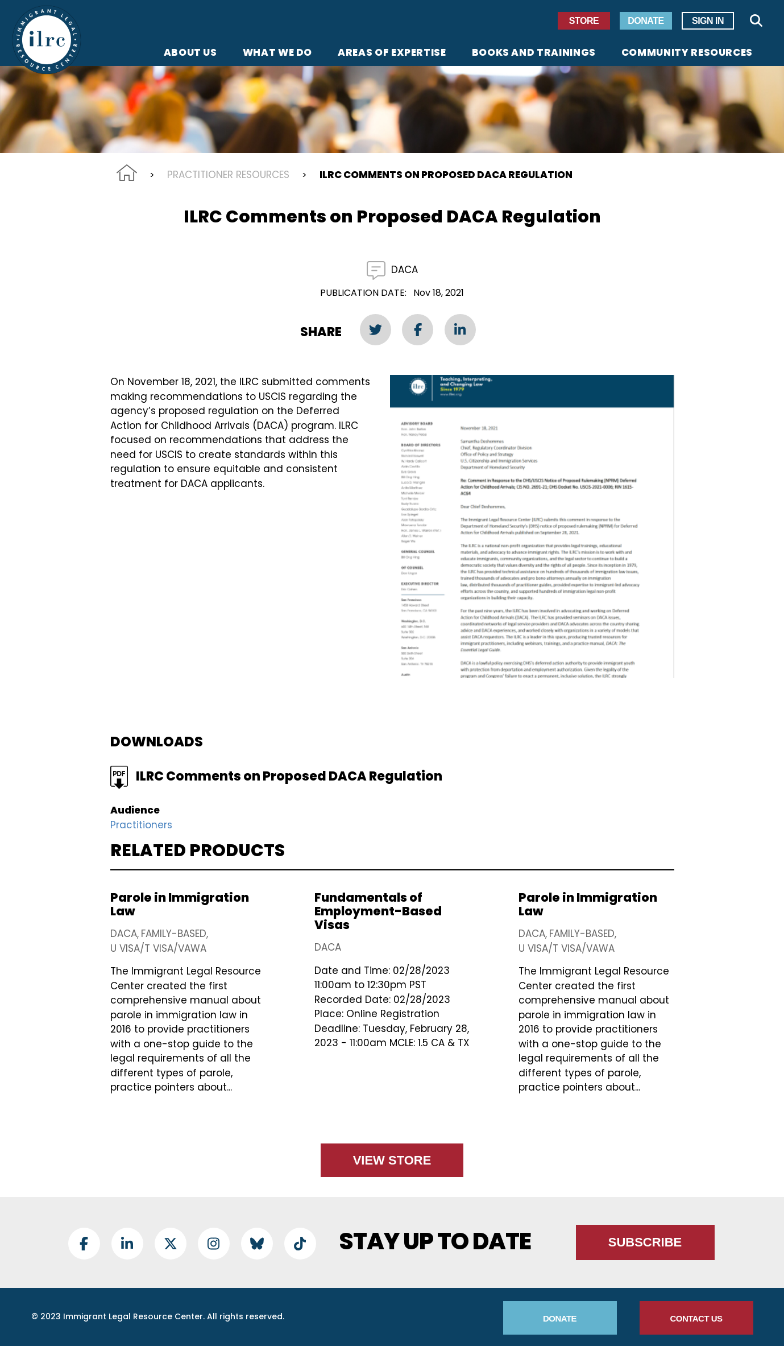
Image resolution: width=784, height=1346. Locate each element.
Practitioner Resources (228, 174)
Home (127, 172)
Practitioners (141, 825)
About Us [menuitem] (190, 53)
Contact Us (696, 1318)
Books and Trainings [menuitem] (534, 53)
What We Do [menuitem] (277, 53)
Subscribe (645, 1242)
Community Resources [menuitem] (687, 53)
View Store (392, 1160)
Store (584, 21)
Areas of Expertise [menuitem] (392, 53)
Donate (645, 21)
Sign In (708, 21)
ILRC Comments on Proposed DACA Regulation (289, 776)
